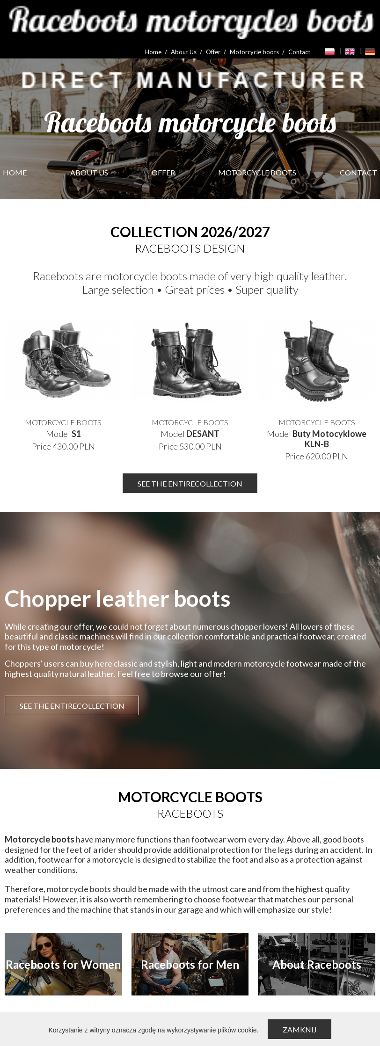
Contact (299, 52)
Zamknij (300, 1029)
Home (153, 52)
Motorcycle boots (254, 52)
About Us (184, 52)
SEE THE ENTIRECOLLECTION (190, 483)
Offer (213, 52)
